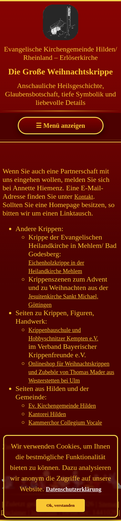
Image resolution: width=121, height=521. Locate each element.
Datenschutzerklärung (73, 489)
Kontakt (83, 197)
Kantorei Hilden (47, 414)
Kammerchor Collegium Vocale (65, 422)
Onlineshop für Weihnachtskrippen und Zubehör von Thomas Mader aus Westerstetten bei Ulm (71, 372)
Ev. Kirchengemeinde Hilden (62, 406)
